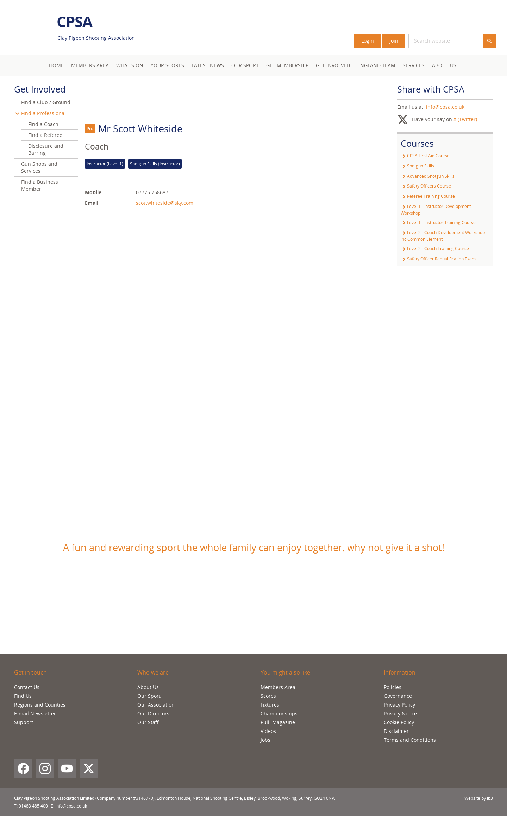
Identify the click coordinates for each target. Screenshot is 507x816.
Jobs (265, 739)
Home (56, 65)
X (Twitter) (465, 119)
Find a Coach (43, 124)
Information (399, 672)
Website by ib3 (478, 798)
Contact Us (26, 687)
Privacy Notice (400, 713)
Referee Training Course (428, 196)
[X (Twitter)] (89, 768)
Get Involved (333, 65)
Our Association (156, 704)
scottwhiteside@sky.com (164, 203)
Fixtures (270, 704)
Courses (417, 143)
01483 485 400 (33, 806)
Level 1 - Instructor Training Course (438, 223)
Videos (268, 731)
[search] (437, 41)
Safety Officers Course (426, 186)
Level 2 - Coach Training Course (435, 249)
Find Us (23, 695)
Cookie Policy (399, 722)
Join (393, 40)
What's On (129, 65)
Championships (279, 713)
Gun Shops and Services (39, 167)
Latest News (208, 65)
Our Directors (153, 713)
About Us (444, 65)
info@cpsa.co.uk (445, 106)
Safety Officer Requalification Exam (438, 259)
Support (23, 722)
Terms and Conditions (410, 739)
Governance (398, 695)
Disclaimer (396, 731)
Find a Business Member (39, 185)
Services (414, 65)
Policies (392, 687)
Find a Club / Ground (45, 102)
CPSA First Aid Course (425, 156)
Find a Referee (45, 135)
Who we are (153, 672)
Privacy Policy (399, 704)
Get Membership (287, 65)
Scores (268, 695)
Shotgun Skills (417, 166)
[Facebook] (23, 768)
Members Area (278, 687)
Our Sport (245, 65)
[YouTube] (67, 768)
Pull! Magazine (278, 722)
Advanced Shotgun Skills (428, 176)
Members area (90, 65)
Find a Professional (43, 113)
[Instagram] (45, 768)
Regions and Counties (39, 704)
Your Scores (167, 65)
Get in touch (30, 672)
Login (367, 40)
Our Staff (148, 722)
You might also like (285, 672)
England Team (376, 65)
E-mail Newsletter (35, 713)
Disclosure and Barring (45, 149)
